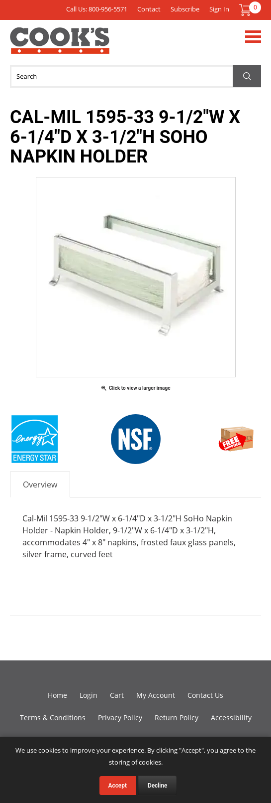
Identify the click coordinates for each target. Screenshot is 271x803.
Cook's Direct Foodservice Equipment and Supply (59, 46)
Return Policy (176, 717)
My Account (155, 695)
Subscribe (185, 8)
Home (57, 695)
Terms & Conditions (53, 717)
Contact (149, 8)
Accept (117, 785)
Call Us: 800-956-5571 (96, 8)
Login (88, 695)
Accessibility (231, 717)
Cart (117, 695)
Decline (158, 785)
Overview (40, 484)
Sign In (219, 8)
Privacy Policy (120, 717)
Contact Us (205, 695)
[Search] (135, 76)
